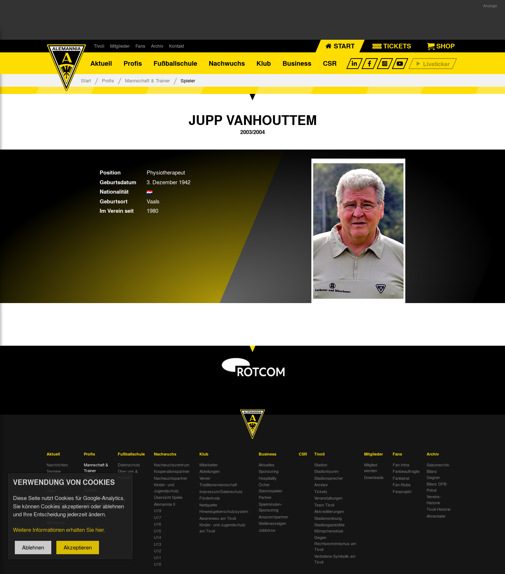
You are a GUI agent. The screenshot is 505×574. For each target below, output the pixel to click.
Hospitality (268, 478)
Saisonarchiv (438, 464)
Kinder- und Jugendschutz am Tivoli (222, 528)
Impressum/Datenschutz (221, 491)
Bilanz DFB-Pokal (437, 487)
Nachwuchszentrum (171, 464)
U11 (157, 557)
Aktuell (101, 63)
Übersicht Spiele (168, 497)
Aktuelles (267, 464)
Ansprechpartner (273, 516)
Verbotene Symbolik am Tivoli (334, 559)
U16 (157, 524)
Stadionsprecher (328, 478)
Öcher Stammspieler (270, 487)
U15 (157, 531)
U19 (157, 510)
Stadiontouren (326, 471)
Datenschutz (129, 464)
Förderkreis (209, 498)
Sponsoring (269, 471)
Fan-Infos (401, 464)
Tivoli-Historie (438, 509)
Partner (265, 497)
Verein (204, 478)
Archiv (157, 46)
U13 (157, 544)
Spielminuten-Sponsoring (270, 507)
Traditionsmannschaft (218, 484)
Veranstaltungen (328, 498)
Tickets (320, 491)
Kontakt (176, 46)
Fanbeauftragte (406, 471)
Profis (133, 63)
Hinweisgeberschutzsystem (223, 511)
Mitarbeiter (208, 464)
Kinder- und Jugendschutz (166, 487)
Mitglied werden (370, 468)
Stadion (320, 464)
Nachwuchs (227, 63)
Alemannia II (164, 504)
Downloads (374, 477)
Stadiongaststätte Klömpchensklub (329, 528)
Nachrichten (57, 464)
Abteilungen (209, 471)
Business (296, 63)
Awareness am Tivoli (217, 518)
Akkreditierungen (329, 511)
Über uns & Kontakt (128, 474)
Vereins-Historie (434, 499)
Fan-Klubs (402, 484)
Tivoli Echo (56, 478)
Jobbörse (267, 530)
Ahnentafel (436, 516)
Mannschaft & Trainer (147, 80)
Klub (263, 63)
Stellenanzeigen (272, 523)
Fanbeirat (401, 478)
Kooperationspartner (172, 471)
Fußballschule (175, 63)
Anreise (321, 484)
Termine (54, 471)
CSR (330, 63)
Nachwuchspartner (170, 478)
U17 (157, 517)
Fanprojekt (402, 491)
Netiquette (208, 505)
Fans (140, 46)
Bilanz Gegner (433, 474)
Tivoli (99, 46)
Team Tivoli (324, 505)
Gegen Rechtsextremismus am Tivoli (335, 543)
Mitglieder (120, 46)
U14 (157, 537)
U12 (157, 550)
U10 (157, 564)
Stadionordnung (328, 518)
